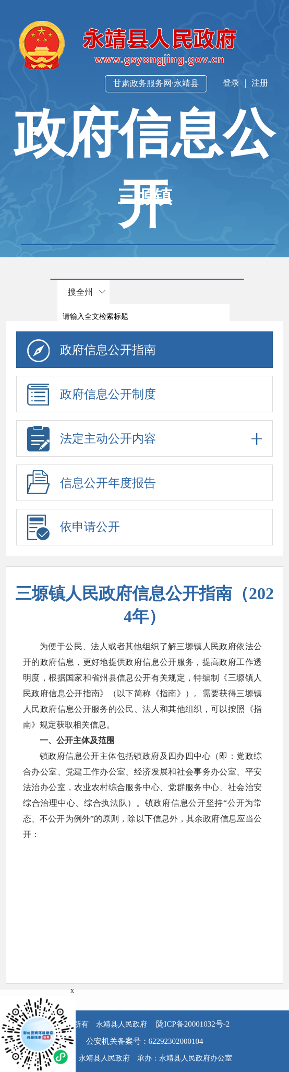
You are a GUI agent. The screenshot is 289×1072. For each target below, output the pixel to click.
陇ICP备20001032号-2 (192, 1024)
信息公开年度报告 (108, 483)
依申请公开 (90, 526)
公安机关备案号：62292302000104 (144, 1041)
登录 (231, 82)
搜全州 (80, 292)
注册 (259, 82)
